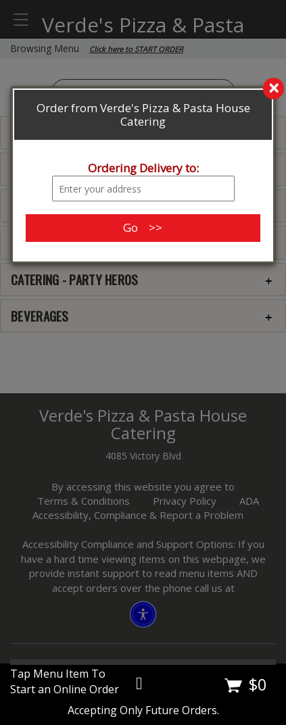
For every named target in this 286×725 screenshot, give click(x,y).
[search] (143, 89)
